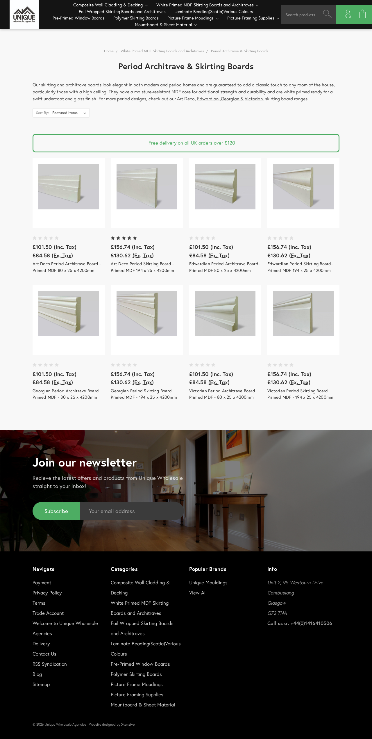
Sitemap (41, 684)
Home (109, 51)
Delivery (41, 643)
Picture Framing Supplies (253, 18)
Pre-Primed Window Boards (79, 18)
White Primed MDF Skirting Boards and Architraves (207, 5)
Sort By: (42, 112)
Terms (39, 602)
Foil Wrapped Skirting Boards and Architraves (122, 11)
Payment (42, 582)
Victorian (254, 98)
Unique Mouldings (208, 582)
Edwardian (208, 98)
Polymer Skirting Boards (136, 18)
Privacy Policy (47, 592)
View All (198, 592)
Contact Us (44, 653)
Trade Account (48, 612)
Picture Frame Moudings (193, 18)
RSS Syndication (50, 663)
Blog (37, 673)
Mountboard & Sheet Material (166, 24)
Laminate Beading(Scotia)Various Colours (213, 11)
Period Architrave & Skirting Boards (239, 51)
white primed (297, 91)
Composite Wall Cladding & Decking (110, 5)
